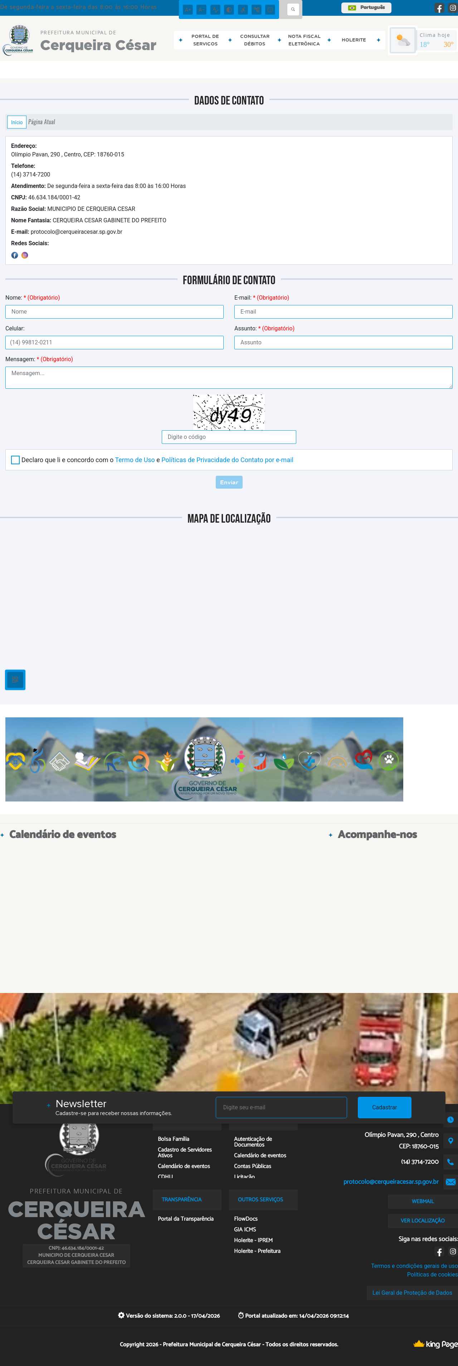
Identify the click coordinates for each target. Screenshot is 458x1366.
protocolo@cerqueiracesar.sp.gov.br (66, 231)
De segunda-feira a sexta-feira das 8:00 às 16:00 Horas (98, 186)
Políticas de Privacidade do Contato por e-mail (227, 460)
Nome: (32, 297)
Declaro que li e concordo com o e (157, 460)
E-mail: (261, 297)
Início (17, 122)
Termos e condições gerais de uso (414, 1266)
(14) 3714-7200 (30, 170)
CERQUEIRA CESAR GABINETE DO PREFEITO (88, 220)
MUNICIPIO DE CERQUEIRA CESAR (73, 208)
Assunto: (264, 328)
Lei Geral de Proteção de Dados (412, 1292)
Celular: (15, 328)
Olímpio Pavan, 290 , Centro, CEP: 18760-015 (67, 150)
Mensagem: (39, 359)
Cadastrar (384, 1107)
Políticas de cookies (432, 1274)
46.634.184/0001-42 (45, 197)
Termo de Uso (135, 460)
